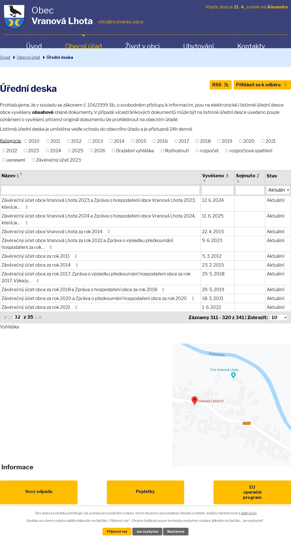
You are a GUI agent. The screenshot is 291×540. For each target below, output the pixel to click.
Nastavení (176, 531)
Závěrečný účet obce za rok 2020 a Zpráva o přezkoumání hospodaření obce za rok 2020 (99, 298)
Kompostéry (187, 492)
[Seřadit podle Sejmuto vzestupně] (238, 180)
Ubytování (198, 46)
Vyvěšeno (215, 175)
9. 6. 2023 (212, 240)
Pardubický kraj (271, 492)
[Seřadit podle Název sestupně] (21, 175)
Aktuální (275, 200)
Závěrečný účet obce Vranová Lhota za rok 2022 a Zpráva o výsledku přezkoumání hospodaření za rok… (87, 244)
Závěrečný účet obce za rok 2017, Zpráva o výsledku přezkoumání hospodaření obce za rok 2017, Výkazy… (96, 277)
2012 (76, 141)
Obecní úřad (83, 46)
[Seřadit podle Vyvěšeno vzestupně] (204, 180)
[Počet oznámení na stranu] (278, 317)
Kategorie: (10, 140)
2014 (119, 141)
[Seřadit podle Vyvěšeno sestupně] (204, 182)
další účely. (249, 513)
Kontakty (251, 46)
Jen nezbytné (147, 531)
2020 (249, 141)
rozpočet (209, 150)
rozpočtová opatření (251, 150)
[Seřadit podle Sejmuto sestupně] (238, 182)
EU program (103, 492)
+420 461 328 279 (84, 401)
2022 (11, 150)
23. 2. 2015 (213, 265)
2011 (55, 141)
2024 (55, 150)
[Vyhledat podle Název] (100, 190)
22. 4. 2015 (213, 231)
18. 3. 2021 (212, 298)
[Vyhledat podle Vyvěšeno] (217, 190)
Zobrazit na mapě (231, 404)
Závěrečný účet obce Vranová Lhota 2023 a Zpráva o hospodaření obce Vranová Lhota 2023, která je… (99, 204)
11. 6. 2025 (212, 216)
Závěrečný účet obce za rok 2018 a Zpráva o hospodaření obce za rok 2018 (84, 289)
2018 (205, 141)
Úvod (34, 46)
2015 (140, 141)
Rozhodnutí (177, 150)
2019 (227, 141)
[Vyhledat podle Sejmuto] (249, 190)
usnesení (15, 160)
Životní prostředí (145, 495)
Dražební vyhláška (135, 150)
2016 (162, 141)
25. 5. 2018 (213, 274)
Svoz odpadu (19, 492)
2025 (77, 150)
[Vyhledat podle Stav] (278, 189)
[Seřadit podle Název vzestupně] (21, 173)
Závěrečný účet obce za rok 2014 (41, 265)
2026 (99, 150)
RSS (218, 85)
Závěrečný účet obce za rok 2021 (40, 307)
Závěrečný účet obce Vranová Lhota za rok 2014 (56, 231)
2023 (33, 150)
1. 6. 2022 (211, 307)
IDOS (229, 492)
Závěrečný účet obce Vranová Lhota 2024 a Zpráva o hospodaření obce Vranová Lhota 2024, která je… (99, 219)
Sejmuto (247, 175)
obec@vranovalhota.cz (141, 401)
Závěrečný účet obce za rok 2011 (40, 256)
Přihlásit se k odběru (261, 85)
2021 (271, 141)
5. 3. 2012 (211, 256)
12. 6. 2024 (213, 200)
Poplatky (61, 492)
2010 (34, 141)
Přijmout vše (116, 531)
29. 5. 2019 (213, 289)
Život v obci (142, 46)
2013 (97, 141)
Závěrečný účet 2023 (58, 160)
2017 (184, 141)
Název (10, 175)
